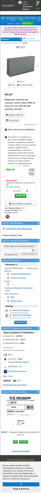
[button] (3, 66)
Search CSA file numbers (18, 362)
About (26, 18)
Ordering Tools (27, 23)
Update (19, 196)
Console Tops (16, 43)
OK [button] (21, 484)
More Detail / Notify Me (13, 187)
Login (24, 2)
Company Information (20, 451)
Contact (33, 18)
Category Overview (14, 115)
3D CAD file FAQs (26, 318)
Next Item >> (26, 165)
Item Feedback (20, 322)
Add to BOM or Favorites (20, 204)
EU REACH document (17, 371)
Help (9, 271)
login (12, 246)
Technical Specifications (17, 228)
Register (25, 4)
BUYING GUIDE (24, 85)
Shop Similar (12, 120)
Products (10, 23)
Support (17, 23)
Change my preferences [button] (21, 489)
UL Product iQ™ (8, 348)
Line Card (39, 19)
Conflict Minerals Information (15, 385)
